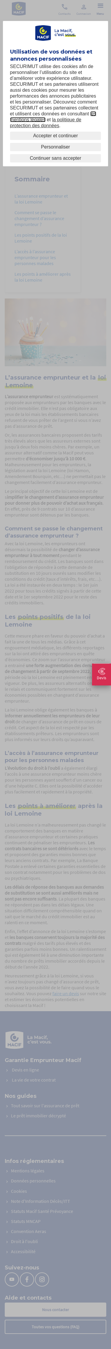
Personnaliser (55, 146)
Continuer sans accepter (55, 158)
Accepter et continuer (55, 135)
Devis (101, 674)
